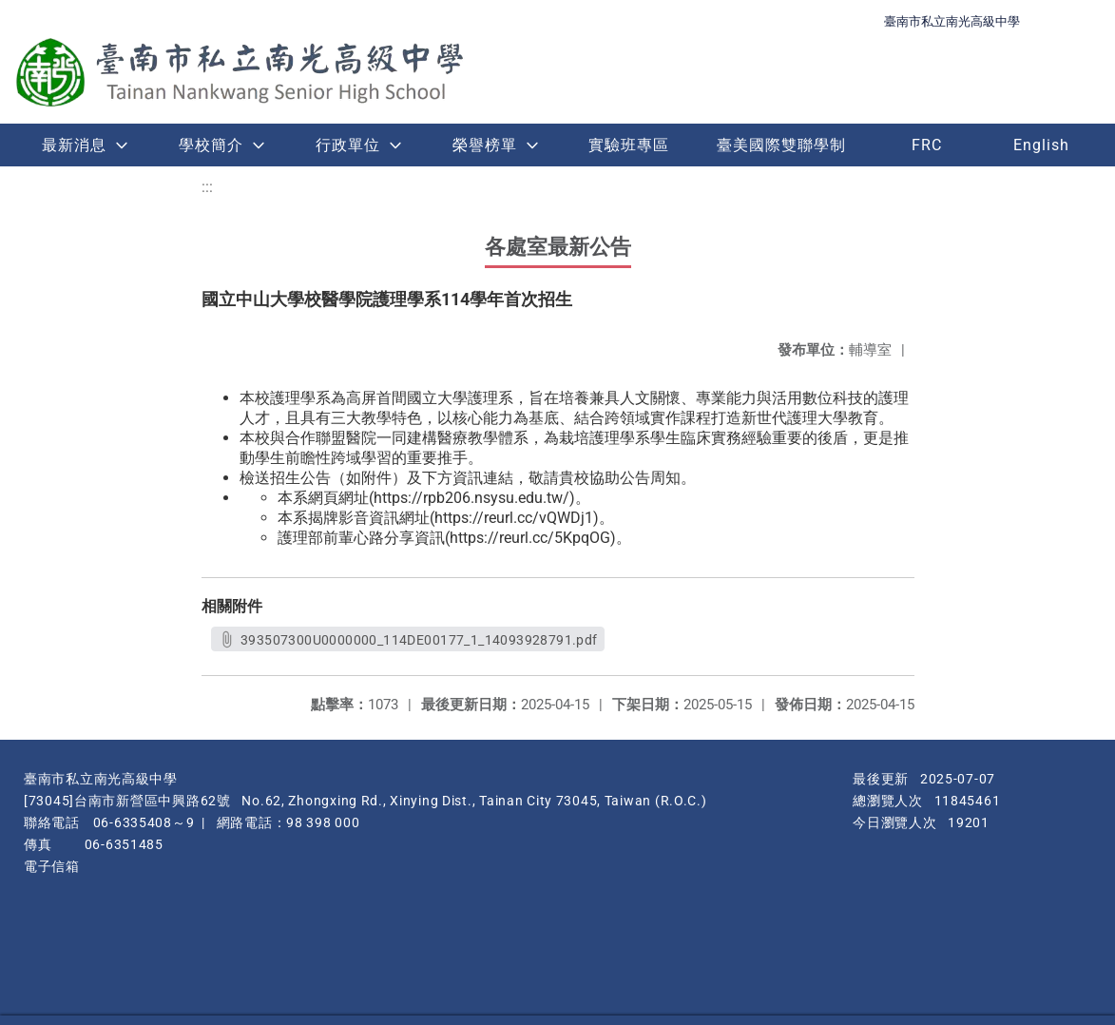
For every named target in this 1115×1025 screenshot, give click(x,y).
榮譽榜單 (484, 145)
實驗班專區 (628, 145)
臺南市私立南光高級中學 (952, 21)
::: (207, 187)
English (1041, 145)
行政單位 (348, 145)
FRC (927, 145)
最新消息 (74, 145)
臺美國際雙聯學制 (781, 145)
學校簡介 (211, 145)
